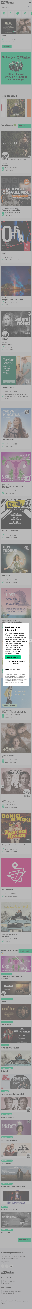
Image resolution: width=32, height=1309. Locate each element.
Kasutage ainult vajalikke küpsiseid (16, 662)
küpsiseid (21, 633)
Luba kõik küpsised (12, 657)
